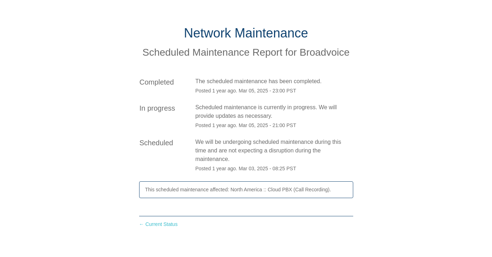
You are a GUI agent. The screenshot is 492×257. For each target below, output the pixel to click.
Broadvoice (325, 52)
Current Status (158, 224)
